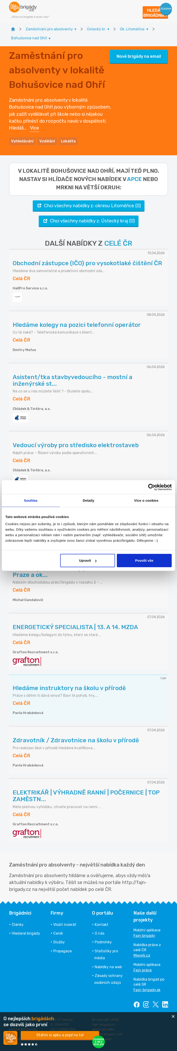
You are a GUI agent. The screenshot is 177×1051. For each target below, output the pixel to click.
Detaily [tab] (88, 500)
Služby (59, 942)
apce (134, 179)
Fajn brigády (144, 935)
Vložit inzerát (64, 924)
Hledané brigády (26, 933)
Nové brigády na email (139, 56)
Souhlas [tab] (31, 500)
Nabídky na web (108, 967)
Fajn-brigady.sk (146, 990)
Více (34, 128)
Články (18, 924)
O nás (99, 933)
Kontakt (101, 924)
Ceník (58, 933)
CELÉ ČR (118, 243)
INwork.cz (141, 955)
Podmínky (103, 942)
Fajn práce (142, 970)
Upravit (88, 560)
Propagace (62, 951)
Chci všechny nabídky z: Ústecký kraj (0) (88, 221)
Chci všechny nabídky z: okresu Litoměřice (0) (88, 205)
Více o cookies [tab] (146, 500)
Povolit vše (144, 560)
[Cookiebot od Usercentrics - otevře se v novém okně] (151, 487)
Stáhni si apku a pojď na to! (60, 1035)
